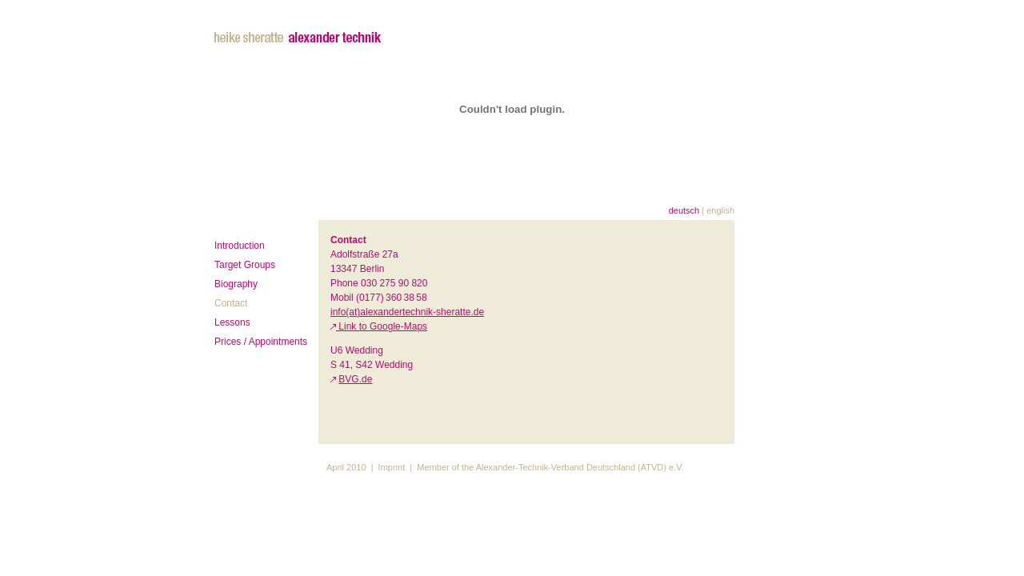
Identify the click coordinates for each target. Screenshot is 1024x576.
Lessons (232, 322)
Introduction (239, 245)
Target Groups (244, 264)
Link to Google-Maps (381, 326)
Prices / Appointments (260, 341)
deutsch (684, 210)
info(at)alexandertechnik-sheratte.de (407, 312)
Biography (236, 284)
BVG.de (355, 379)
